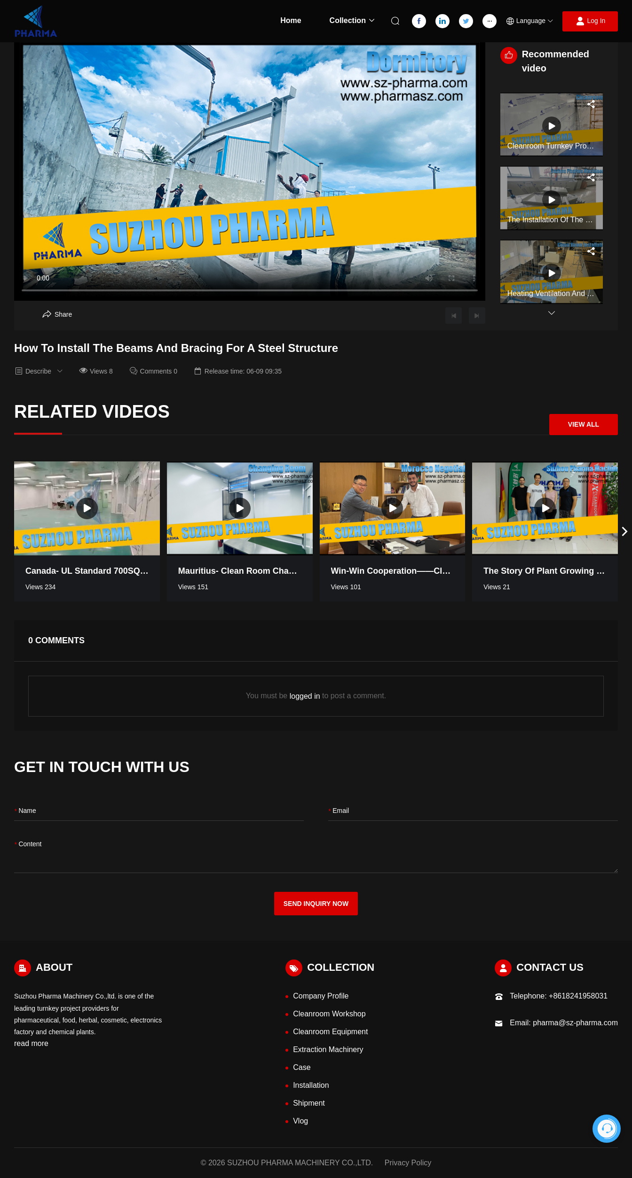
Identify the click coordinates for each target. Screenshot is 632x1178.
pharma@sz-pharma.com (575, 1023)
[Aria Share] (57, 314)
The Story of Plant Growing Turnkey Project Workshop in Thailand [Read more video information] (545, 571)
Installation (311, 1085)
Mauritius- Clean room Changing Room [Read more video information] (239, 571)
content (28, 845)
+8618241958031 (578, 996)
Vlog (300, 1121)
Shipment (309, 1103)
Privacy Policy (408, 1163)
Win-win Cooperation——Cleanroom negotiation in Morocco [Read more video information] (392, 571)
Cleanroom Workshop (329, 1014)
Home (290, 20)
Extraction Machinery (328, 1049)
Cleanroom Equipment (330, 1032)
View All (583, 424)
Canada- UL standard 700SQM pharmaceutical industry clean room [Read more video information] (87, 571)
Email (338, 811)
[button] (529, 21)
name (25, 811)
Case (301, 1067)
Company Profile (320, 996)
